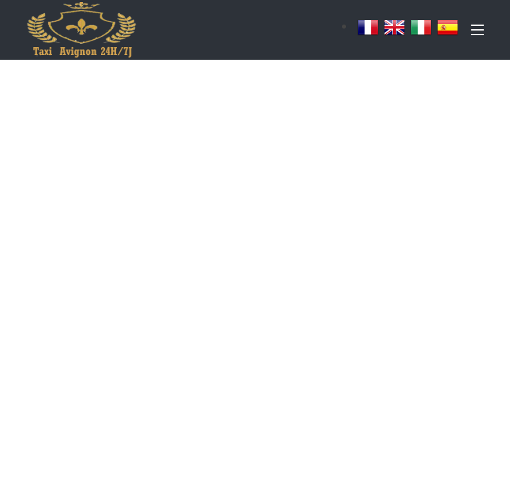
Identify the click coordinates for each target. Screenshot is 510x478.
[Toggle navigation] (477, 32)
